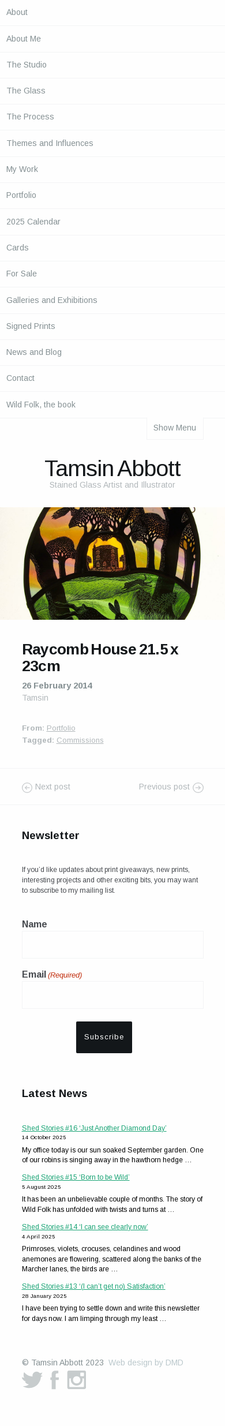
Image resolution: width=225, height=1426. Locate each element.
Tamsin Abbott (112, 468)
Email (52, 975)
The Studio (26, 64)
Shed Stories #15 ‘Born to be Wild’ (76, 1177)
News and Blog (34, 352)
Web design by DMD (145, 1362)
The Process (30, 116)
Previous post (164, 787)
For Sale (21, 273)
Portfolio (21, 195)
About (17, 12)
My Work (22, 169)
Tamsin (35, 697)
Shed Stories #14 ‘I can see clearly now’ (85, 1227)
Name (34, 924)
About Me (23, 38)
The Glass (26, 90)
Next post (52, 787)
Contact (20, 378)
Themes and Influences (49, 143)
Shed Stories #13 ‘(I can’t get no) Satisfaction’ (94, 1286)
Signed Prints (30, 326)
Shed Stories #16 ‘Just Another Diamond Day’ (94, 1128)
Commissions (80, 740)
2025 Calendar (33, 221)
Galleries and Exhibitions (51, 300)
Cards (17, 247)
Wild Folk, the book (41, 404)
